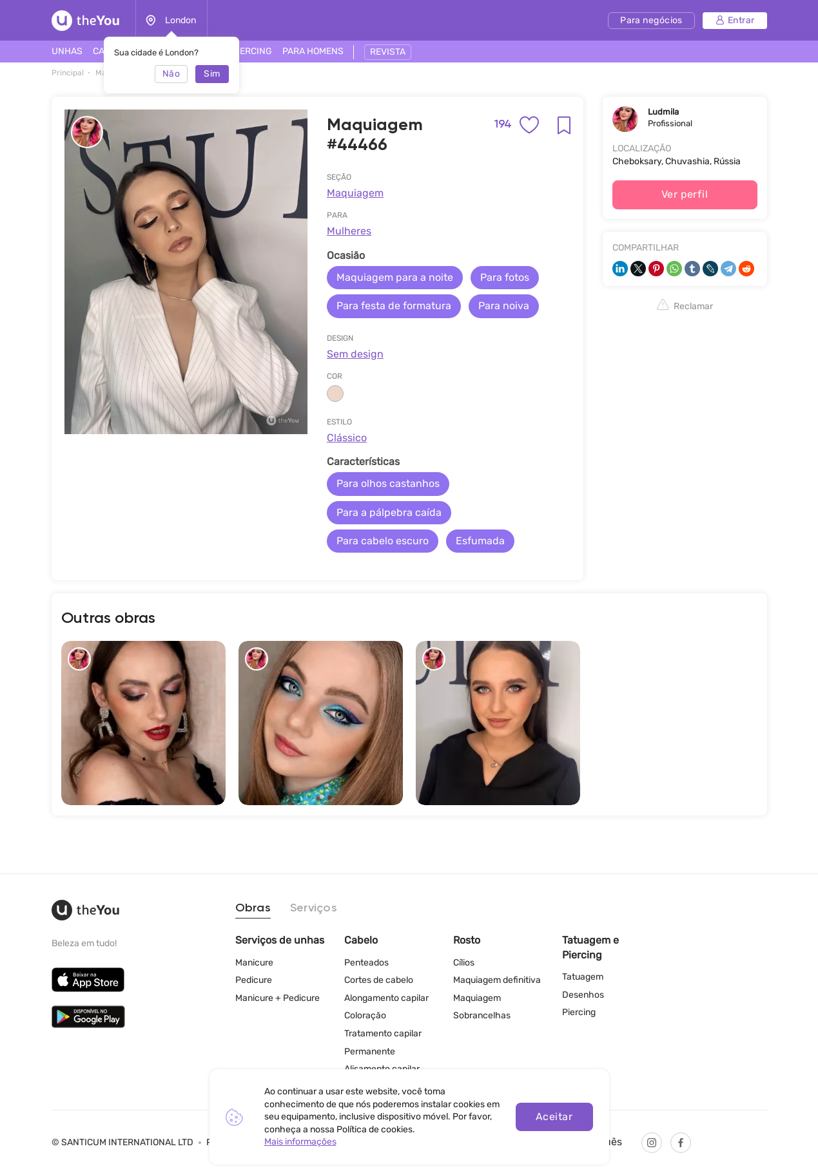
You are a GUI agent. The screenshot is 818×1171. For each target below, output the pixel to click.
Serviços (313, 908)
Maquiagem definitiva (497, 980)
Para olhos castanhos (388, 483)
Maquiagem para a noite (394, 277)
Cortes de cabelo (378, 980)
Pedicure (253, 980)
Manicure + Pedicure (277, 998)
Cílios (463, 962)
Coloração (365, 1015)
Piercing (579, 1012)
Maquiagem (355, 193)
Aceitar (554, 1116)
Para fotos (504, 277)
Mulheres (349, 231)
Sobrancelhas (482, 1015)
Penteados (366, 962)
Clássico (347, 438)
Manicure (254, 962)
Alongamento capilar (386, 998)
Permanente (369, 1051)
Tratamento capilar (383, 1033)
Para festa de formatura (393, 306)
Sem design (355, 354)
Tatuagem (582, 976)
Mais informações (300, 1141)
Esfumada (480, 541)
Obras (253, 908)
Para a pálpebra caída (389, 512)
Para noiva (503, 306)
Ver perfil (684, 194)
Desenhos (583, 994)
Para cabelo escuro (382, 541)
